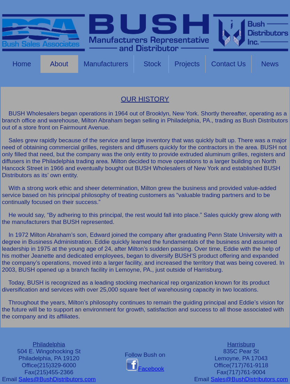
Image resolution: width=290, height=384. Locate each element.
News (269, 64)
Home (21, 64)
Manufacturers (106, 64)
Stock (151, 64)
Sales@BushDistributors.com (57, 379)
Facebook (145, 369)
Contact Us (228, 64)
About (59, 64)
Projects (187, 64)
